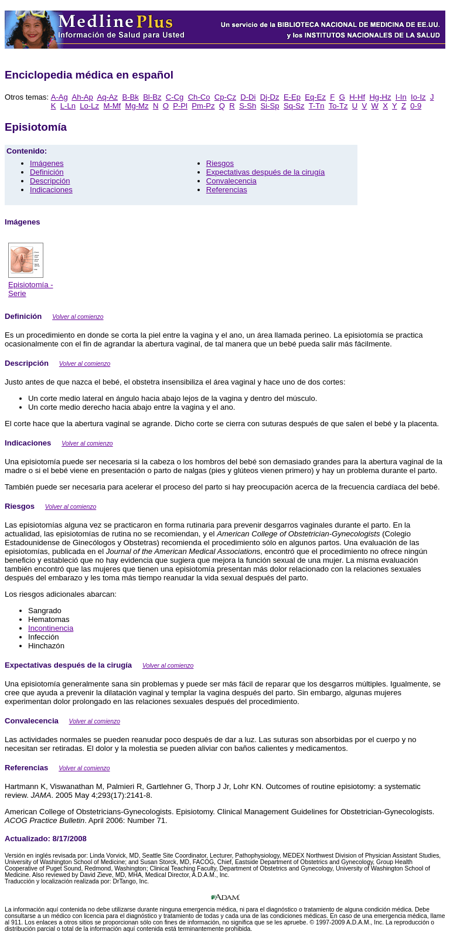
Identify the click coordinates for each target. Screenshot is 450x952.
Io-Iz (418, 97)
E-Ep (292, 97)
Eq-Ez (315, 97)
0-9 (415, 105)
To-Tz (338, 105)
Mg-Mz (137, 105)
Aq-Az (107, 97)
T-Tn (317, 105)
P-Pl (180, 105)
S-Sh (247, 105)
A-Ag (59, 97)
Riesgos (220, 163)
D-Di (247, 97)
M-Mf (112, 105)
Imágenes (47, 163)
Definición (47, 172)
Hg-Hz (380, 97)
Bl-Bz (152, 97)
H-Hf (357, 97)
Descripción (50, 180)
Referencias (226, 189)
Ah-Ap (82, 97)
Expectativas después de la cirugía (265, 172)
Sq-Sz (294, 105)
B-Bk (130, 97)
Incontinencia (50, 628)
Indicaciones (51, 189)
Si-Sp (270, 105)
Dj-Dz (269, 97)
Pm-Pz (203, 105)
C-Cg (175, 97)
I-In (401, 97)
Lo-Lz (89, 105)
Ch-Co (199, 97)
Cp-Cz (225, 97)
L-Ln (68, 105)
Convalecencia (231, 180)
